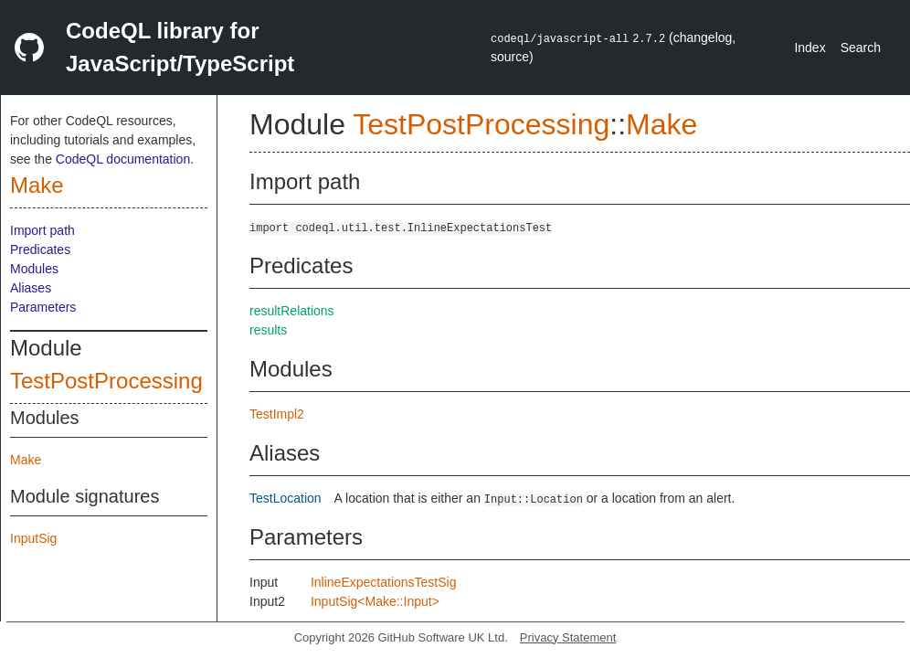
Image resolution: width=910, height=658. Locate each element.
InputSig (33, 538)
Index (809, 47)
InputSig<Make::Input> (375, 601)
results (268, 330)
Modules (34, 268)
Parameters (43, 307)
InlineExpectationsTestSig (384, 582)
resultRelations (291, 310)
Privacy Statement (568, 637)
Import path (42, 230)
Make (37, 185)
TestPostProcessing (106, 380)
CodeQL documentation (123, 159)
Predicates (40, 249)
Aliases (30, 288)
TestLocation (285, 498)
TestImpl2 (276, 414)
